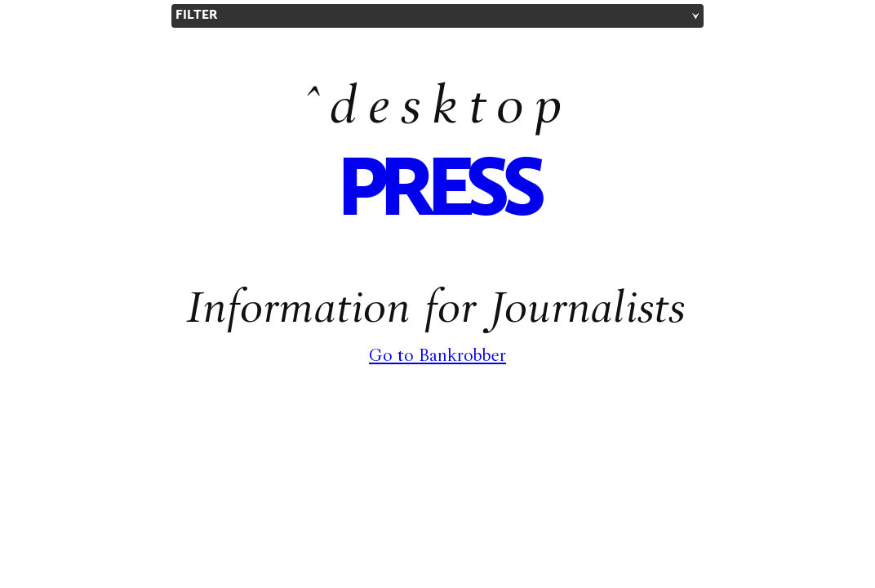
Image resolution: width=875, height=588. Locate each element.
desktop (451, 110)
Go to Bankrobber (437, 357)
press (437, 192)
